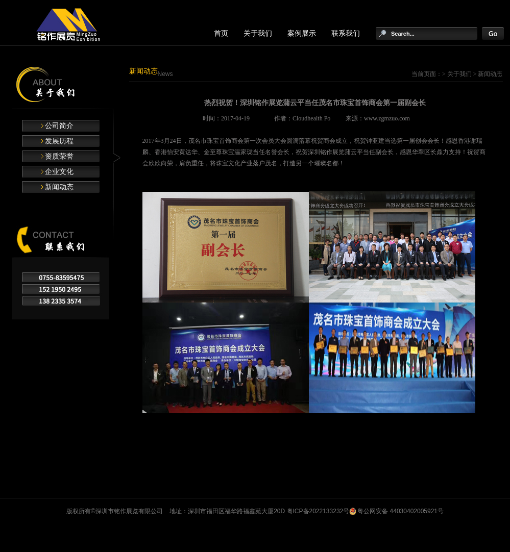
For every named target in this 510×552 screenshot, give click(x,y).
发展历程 (59, 141)
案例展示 (301, 33)
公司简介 (59, 126)
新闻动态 (59, 187)
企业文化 (59, 171)
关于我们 (258, 33)
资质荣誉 (59, 156)
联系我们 (345, 33)
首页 (221, 33)
